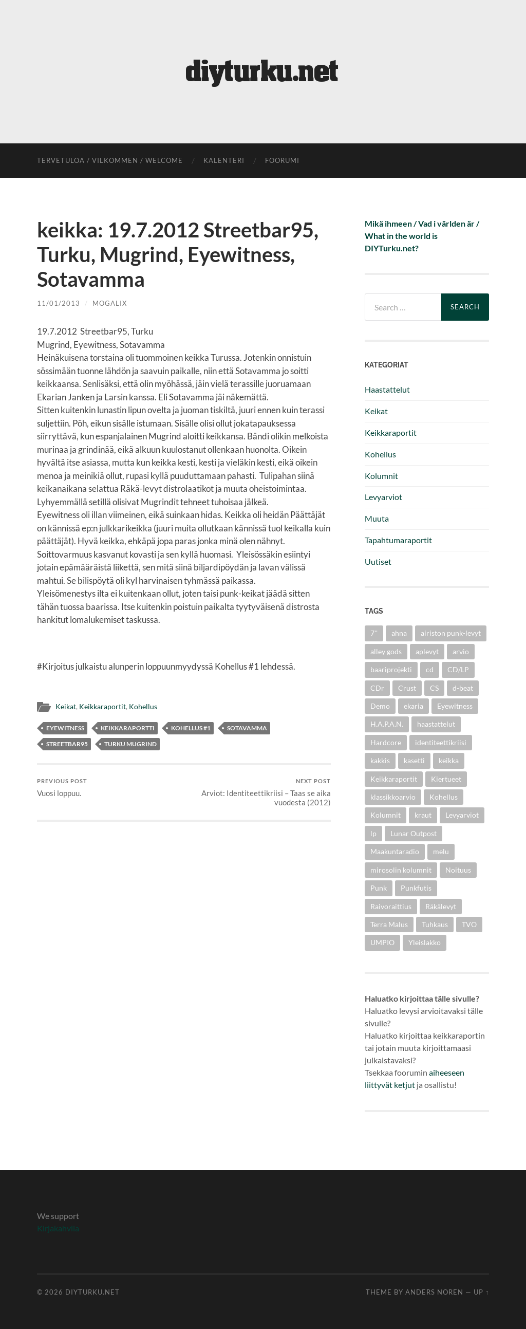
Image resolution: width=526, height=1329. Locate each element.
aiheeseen (446, 1072)
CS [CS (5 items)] (434, 688)
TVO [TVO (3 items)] (469, 924)
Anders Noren (434, 1292)
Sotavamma (247, 728)
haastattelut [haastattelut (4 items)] (436, 723)
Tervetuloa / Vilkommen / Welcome (110, 160)
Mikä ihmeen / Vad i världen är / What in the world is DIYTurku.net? (422, 235)
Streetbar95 (67, 744)
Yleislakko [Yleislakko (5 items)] (424, 942)
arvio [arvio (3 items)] (461, 651)
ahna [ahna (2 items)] (399, 633)
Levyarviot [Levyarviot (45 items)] (462, 814)
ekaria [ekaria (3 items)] (413, 706)
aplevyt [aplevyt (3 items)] (427, 651)
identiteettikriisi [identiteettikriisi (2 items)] (440, 742)
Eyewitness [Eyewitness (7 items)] (455, 706)
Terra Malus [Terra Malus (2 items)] (389, 924)
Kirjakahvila (58, 1228)
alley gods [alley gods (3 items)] (386, 651)
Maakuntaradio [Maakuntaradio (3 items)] (394, 851)
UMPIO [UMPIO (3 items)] (382, 942)
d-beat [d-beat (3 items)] (463, 688)
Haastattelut (387, 389)
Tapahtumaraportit (398, 540)
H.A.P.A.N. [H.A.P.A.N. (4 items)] (386, 723)
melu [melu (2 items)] (441, 851)
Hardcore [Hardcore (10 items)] (385, 742)
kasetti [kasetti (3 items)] (414, 760)
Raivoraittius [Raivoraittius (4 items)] (390, 906)
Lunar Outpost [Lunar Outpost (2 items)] (413, 833)
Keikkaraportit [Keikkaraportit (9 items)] (393, 778)
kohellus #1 (191, 728)
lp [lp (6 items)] (373, 833)
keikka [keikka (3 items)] (449, 760)
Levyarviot (383, 497)
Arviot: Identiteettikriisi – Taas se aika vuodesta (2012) (259, 792)
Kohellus (143, 707)
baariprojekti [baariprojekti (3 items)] (391, 669)
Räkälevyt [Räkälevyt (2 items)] (440, 906)
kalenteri (224, 160)
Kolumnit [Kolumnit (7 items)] (385, 814)
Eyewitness (65, 728)
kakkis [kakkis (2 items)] (380, 760)
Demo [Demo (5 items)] (380, 706)
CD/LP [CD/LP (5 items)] (458, 669)
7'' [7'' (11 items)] (374, 633)
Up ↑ (481, 1292)
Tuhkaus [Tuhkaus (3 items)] (435, 924)
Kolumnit (381, 476)
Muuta (377, 518)
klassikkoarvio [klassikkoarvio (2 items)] (393, 796)
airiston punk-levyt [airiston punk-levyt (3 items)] (451, 633)
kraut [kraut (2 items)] (423, 814)
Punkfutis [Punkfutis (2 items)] (416, 887)
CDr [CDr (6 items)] (377, 688)
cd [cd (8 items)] (430, 669)
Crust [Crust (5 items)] (407, 688)
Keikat (65, 707)
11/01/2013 (58, 303)
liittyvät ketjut (390, 1085)
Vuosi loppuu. (62, 788)
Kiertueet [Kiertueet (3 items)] (446, 778)
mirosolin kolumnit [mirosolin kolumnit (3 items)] (400, 869)
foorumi (282, 160)
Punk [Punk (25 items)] (378, 887)
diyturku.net (92, 1292)
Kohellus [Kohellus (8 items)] (443, 796)
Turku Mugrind (130, 744)
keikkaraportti (128, 728)
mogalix (109, 303)
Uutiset (378, 561)
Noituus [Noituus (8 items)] (458, 869)
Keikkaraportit (102, 707)
